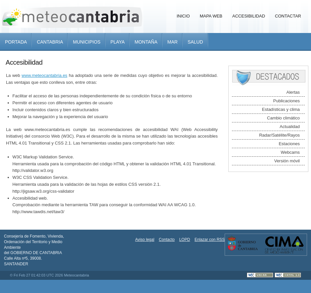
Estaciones (289, 143)
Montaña (146, 42)
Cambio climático (283, 117)
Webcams (290, 152)
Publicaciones (286, 100)
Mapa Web (211, 16)
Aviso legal (145, 239)
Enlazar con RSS (210, 239)
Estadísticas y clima (281, 109)
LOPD (184, 239)
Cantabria (50, 42)
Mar (172, 42)
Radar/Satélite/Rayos (279, 135)
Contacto (167, 239)
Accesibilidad (248, 16)
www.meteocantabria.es (44, 75)
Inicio (183, 16)
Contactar (288, 16)
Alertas (293, 92)
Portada (16, 42)
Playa (118, 42)
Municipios (86, 42)
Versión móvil (287, 160)
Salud (195, 42)
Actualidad (290, 126)
